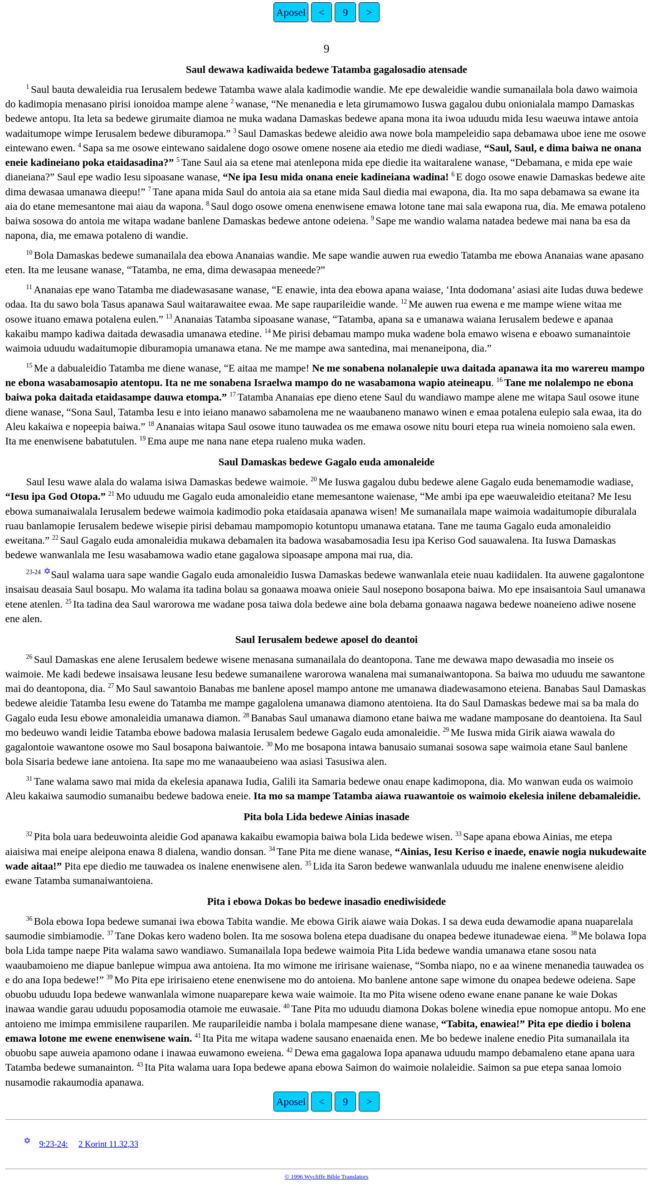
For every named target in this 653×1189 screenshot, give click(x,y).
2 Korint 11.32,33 (108, 1144)
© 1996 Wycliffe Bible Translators (326, 1176)
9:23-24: (53, 1144)
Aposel (291, 12)
